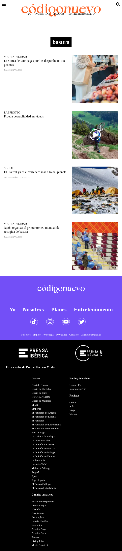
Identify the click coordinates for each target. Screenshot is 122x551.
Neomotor (37, 525)
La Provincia (38, 460)
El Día (35, 404)
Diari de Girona (40, 384)
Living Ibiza (38, 541)
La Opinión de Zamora (43, 456)
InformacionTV (77, 388)
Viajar (72, 410)
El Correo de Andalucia (44, 487)
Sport (34, 476)
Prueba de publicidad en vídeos (24, 116)
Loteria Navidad (40, 521)
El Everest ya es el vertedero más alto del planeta (35, 172)
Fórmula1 (37, 509)
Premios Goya (39, 529)
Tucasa (35, 537)
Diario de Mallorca (41, 400)
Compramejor (39, 505)
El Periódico (38, 420)
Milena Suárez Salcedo (16, 177)
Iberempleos (38, 517)
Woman (73, 414)
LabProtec (12, 112)
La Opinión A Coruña (43, 444)
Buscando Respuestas (43, 501)
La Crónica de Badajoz (43, 436)
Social (9, 168)
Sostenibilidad (15, 56)
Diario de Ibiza (39, 392)
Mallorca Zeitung (41, 468)
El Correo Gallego (41, 483)
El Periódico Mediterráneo (45, 428)
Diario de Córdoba (41, 388)
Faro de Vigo (38, 432)
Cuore (72, 402)
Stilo (71, 406)
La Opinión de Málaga (43, 452)
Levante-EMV (39, 464)
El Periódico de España (44, 416)
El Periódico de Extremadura (47, 424)
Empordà (36, 408)
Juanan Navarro (13, 70)
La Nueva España (41, 440)
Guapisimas (38, 513)
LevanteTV (75, 384)
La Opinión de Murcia (43, 448)
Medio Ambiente (40, 544)
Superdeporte (38, 480)
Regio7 (35, 472)
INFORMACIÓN (41, 396)
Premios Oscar (39, 533)
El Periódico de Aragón (44, 412)
